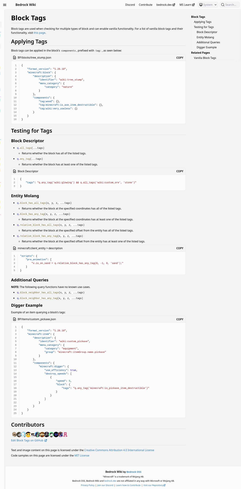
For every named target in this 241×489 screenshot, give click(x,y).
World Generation (21, 342)
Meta (21, 299)
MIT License (121, 457)
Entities (21, 275)
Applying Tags (202, 22)
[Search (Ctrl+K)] (230, 5)
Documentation (21, 269)
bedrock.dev (166, 5)
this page (116, 33)
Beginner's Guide (21, 12)
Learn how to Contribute (148, 485)
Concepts (21, 263)
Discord (130, 5)
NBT (21, 305)
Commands (21, 257)
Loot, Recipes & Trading (21, 293)
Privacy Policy (107, 485)
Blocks (21, 24)
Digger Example (207, 47)
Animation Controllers (21, 18)
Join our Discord (125, 485)
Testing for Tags (204, 27)
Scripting (21, 317)
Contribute (145, 5)
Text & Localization (21, 330)
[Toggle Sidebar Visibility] (5, 5)
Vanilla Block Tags (205, 58)
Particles (21, 311)
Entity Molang (205, 37)
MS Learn (187, 5)
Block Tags (198, 17)
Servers (21, 323)
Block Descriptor (207, 32)
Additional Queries (208, 42)
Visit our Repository (174, 485)
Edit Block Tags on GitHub (69, 438)
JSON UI (21, 287)
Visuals (21, 336)
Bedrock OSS (153, 471)
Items (21, 281)
